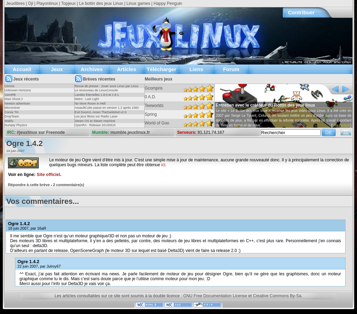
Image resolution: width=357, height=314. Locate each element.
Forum (231, 69)
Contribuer (301, 12)
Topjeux (68, 3)
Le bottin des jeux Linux (101, 3)
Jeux (57, 69)
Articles (126, 69)
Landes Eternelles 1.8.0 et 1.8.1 (97, 95)
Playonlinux (47, 3)
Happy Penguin (167, 3)
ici (163, 164)
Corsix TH (11, 112)
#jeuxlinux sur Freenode (41, 132)
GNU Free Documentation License (215, 295)
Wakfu (9, 121)
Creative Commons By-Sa (277, 295)
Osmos (10, 86)
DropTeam (12, 116)
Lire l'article (341, 125)
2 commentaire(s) (68, 185)
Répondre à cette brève (29, 185)
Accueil (22, 69)
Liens (196, 69)
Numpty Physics (16, 125)
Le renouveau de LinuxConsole (96, 90)
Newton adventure (17, 103)
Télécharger (161, 69)
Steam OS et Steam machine (95, 121)
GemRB (10, 95)
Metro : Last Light (87, 99)
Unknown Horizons (18, 90)
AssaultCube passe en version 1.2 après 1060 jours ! (107, 110)
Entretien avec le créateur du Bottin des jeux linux (265, 105)
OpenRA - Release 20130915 (95, 125)
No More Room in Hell (90, 103)
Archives (91, 69)
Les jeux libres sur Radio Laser (96, 116)
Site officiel (48, 174)
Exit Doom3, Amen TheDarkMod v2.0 (100, 112)
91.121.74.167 (211, 132)
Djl (30, 3)
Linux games (138, 3)
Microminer (12, 107)
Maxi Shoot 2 (14, 99)
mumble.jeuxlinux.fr (130, 132)
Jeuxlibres (15, 3)
